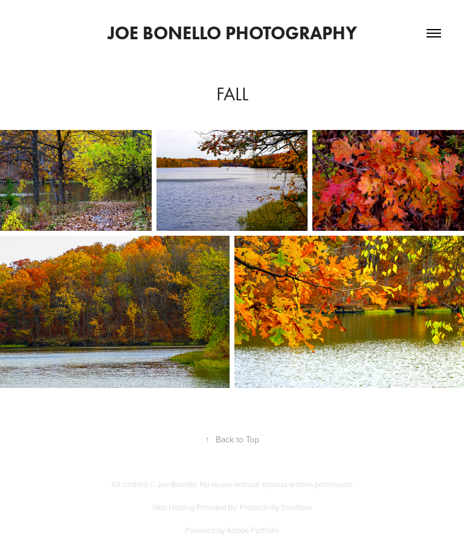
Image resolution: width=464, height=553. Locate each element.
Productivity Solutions (276, 507)
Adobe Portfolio (253, 530)
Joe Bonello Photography (232, 33)
